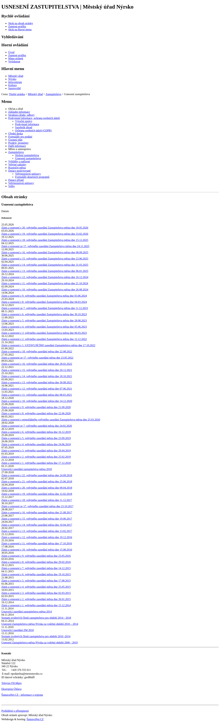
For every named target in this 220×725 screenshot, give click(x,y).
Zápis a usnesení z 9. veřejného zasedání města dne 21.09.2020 (36, 407)
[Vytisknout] (14, 61)
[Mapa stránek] (15, 58)
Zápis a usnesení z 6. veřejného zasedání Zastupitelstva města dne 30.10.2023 (44, 314)
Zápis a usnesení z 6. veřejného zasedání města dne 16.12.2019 (36, 432)
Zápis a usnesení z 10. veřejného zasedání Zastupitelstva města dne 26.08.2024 (44, 289)
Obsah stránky (14, 197)
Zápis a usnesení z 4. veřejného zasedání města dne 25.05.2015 (36, 586)
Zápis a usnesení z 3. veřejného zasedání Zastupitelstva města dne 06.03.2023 (44, 332)
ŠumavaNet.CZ (35, 719)
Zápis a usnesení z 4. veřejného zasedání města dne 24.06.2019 (36, 444)
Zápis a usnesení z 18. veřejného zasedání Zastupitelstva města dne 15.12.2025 (44, 240)
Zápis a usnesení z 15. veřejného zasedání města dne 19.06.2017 (36, 518)
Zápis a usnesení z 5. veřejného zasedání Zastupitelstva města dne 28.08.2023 (44, 320)
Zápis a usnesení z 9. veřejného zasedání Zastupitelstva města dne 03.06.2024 (44, 295)
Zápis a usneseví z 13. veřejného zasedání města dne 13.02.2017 (36, 531)
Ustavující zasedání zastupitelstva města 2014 (26, 611)
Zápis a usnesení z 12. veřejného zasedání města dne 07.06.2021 (36, 388)
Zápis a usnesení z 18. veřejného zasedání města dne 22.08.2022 (36, 351)
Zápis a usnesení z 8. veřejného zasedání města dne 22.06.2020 (36, 413)
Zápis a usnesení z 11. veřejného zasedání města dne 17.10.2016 (36, 543)
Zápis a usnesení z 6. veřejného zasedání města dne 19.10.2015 (36, 574)
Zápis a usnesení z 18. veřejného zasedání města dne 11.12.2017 (36, 500)
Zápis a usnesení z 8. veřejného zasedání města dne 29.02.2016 (36, 562)
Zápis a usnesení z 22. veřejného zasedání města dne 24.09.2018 (36, 475)
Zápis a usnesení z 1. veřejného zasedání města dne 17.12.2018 (36, 462)
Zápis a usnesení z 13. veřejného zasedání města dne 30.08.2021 (36, 382)
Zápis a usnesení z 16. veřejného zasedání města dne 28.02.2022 (36, 363)
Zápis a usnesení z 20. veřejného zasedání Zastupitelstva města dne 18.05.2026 (44, 227)
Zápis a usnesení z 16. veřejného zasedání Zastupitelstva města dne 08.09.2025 (44, 252)
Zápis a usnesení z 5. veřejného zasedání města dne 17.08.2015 (36, 580)
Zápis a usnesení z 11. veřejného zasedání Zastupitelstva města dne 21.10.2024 (44, 283)
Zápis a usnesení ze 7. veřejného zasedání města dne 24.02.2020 (36, 425)
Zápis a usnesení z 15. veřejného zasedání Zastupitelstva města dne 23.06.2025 (44, 258)
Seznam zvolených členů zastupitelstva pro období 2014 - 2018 (36, 617)
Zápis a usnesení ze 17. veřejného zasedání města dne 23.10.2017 (37, 506)
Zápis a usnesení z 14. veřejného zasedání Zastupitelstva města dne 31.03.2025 (44, 264)
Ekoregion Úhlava (11, 689)
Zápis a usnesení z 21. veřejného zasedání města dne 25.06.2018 (36, 481)
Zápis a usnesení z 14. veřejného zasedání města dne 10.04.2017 (36, 524)
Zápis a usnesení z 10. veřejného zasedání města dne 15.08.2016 (36, 549)
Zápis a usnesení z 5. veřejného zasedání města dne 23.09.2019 (36, 438)
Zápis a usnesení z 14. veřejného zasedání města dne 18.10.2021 (36, 376)
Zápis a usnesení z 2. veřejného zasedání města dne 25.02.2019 (36, 456)
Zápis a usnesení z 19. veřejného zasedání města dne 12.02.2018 (36, 493)
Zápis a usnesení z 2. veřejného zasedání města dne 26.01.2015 (36, 599)
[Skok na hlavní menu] (20, 29)
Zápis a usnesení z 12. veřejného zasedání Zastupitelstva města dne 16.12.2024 (44, 277)
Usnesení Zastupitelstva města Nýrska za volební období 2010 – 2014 (39, 623)
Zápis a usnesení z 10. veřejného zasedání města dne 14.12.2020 (36, 401)
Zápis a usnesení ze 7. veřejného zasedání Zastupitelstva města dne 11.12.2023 (44, 308)
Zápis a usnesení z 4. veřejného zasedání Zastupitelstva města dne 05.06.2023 (44, 326)
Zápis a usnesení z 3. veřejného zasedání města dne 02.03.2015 (36, 593)
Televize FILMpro (11, 683)
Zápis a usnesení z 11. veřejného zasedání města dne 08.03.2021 (36, 394)
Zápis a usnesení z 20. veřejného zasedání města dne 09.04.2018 (36, 487)
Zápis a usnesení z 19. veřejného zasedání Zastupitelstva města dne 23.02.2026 (44, 233)
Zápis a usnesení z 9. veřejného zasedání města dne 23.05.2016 (36, 555)
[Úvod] (11, 52)
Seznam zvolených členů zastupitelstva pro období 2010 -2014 (35, 636)
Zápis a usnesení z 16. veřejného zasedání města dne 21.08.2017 (36, 512)
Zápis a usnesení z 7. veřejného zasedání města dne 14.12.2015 (36, 568)
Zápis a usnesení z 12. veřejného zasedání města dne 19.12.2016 (36, 537)
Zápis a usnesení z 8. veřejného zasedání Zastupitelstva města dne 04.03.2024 (44, 301)
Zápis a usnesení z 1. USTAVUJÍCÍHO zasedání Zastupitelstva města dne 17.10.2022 (48, 345)
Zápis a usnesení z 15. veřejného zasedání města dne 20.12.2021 (36, 370)
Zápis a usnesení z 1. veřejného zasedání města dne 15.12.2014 (36, 605)
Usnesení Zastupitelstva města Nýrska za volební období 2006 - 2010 (39, 642)
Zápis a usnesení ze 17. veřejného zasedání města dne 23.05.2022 (37, 357)
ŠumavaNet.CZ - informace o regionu (22, 694)
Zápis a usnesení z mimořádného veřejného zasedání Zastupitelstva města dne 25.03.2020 (50, 419)
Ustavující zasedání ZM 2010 (17, 630)
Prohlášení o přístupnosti (15, 710)
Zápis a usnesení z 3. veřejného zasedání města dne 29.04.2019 (36, 450)
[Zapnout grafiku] (17, 26)
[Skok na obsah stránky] (20, 23)
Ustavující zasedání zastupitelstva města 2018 (26, 469)
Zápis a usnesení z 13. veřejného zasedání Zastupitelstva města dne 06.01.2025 (44, 271)
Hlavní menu (12, 68)
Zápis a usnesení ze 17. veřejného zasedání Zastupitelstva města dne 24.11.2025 (45, 246)
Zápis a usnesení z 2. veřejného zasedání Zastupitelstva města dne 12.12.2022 (44, 339)
